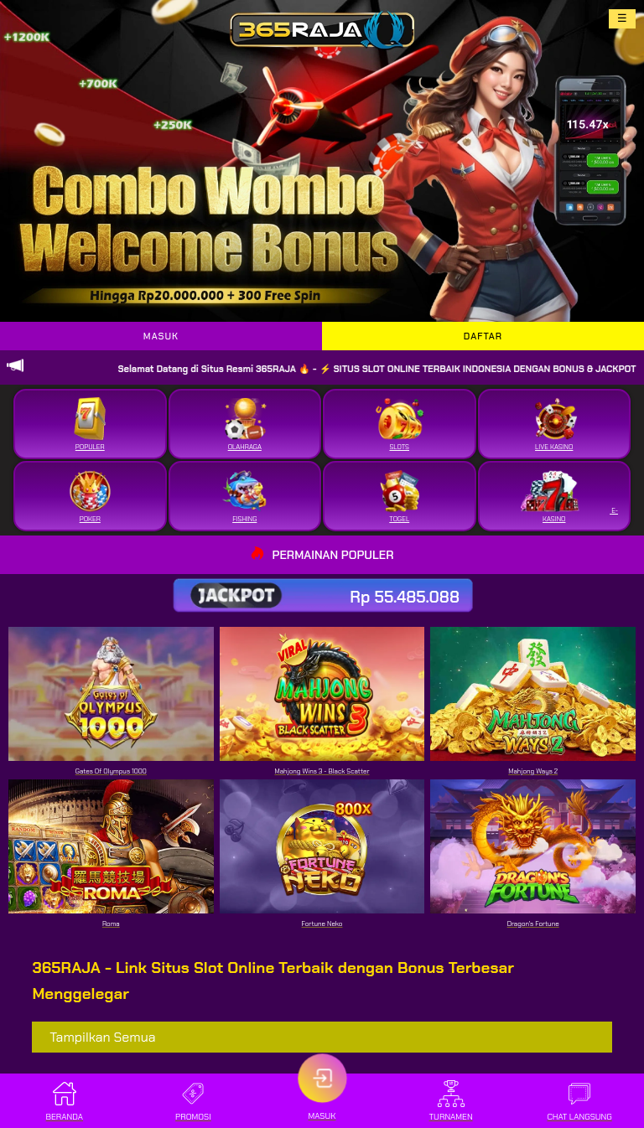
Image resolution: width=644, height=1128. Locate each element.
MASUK (161, 336)
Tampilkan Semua (102, 1037)
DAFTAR (483, 336)
